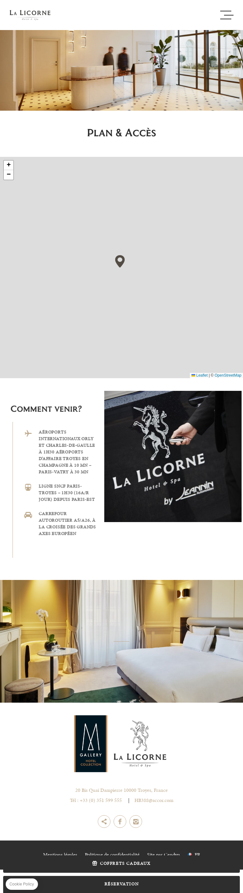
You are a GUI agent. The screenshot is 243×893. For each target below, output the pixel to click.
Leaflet (199, 375)
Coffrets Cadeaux (125, 864)
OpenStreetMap (228, 375)
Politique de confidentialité (112, 855)
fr (197, 855)
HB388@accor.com (153, 800)
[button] (120, 261)
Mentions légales (60, 855)
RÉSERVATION (121, 884)
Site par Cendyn (163, 855)
